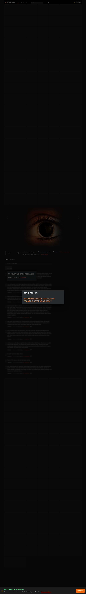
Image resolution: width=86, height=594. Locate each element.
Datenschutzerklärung (46, 591)
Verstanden (80, 590)
